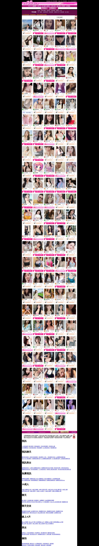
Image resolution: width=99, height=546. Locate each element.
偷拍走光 (32, 543)
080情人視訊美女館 (52, 469)
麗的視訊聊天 (25, 457)
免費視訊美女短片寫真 (47, 468)
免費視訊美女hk (26, 469)
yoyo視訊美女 (46, 447)
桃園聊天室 (65, 502)
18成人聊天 (33, 491)
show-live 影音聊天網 (55, 502)
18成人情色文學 (43, 489)
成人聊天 (24, 500)
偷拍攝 (51, 543)
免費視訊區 (33, 478)
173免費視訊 (25, 447)
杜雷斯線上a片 (40, 522)
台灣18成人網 (25, 491)
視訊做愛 (39, 447)
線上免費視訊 (40, 478)
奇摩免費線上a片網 (58, 522)
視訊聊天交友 (51, 457)
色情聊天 (36, 500)
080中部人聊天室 (26, 502)
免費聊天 (42, 500)
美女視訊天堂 (33, 534)
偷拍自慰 (43, 545)
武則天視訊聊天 (34, 457)
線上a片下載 (32, 522)
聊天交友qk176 (33, 512)
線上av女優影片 (50, 523)
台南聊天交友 (57, 512)
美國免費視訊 (42, 480)
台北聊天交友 (34, 511)
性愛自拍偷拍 (30, 545)
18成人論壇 (48, 491)
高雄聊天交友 (42, 511)
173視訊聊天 (46, 502)
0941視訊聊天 (34, 469)
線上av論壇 (42, 523)
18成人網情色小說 (26, 489)
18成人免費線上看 (56, 491)
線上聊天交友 (41, 512)
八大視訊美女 (42, 469)
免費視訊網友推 (51, 480)
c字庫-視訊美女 (65, 468)
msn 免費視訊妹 (26, 480)
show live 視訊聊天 (26, 458)
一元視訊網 (25, 446)
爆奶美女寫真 (51, 532)
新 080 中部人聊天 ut (37, 502)
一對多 (31, 109)
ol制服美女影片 (42, 534)
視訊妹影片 (37, 446)
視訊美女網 (57, 468)
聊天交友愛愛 (49, 512)
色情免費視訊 (34, 480)
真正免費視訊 (47, 478)
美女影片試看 (25, 534)
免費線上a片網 (48, 522)
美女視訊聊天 (44, 446)
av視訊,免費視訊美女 (35, 468)
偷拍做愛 (37, 545)
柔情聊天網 (36, 432)
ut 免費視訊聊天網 (46, 458)
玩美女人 (24, 532)
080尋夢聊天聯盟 (49, 500)
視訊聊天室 (53, 447)
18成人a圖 (65, 489)
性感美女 (37, 532)
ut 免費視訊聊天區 (60, 457)
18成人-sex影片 (40, 491)
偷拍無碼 (48, 545)
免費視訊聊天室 (36, 458)
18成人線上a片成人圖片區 (54, 489)
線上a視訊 (35, 523)
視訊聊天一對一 (43, 457)
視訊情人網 (52, 446)
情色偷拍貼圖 (25, 543)
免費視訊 (30, 30)
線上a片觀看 (25, 522)
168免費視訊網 (56, 478)
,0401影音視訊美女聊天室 (64, 469)
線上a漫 (24, 523)
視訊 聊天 (31, 446)
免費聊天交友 (25, 512)
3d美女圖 (48, 534)
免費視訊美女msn (60, 480)
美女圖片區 (44, 532)
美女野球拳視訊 (56, 534)
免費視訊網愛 (25, 478)
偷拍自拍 (24, 545)
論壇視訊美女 (25, 468)
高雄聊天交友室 (51, 511)
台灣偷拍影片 (38, 543)
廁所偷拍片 (46, 543)
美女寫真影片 (30, 532)
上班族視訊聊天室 (65, 458)
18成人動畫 (35, 489)
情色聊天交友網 (26, 511)
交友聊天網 (30, 500)
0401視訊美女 (32, 447)
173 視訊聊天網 (56, 458)
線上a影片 (29, 523)
